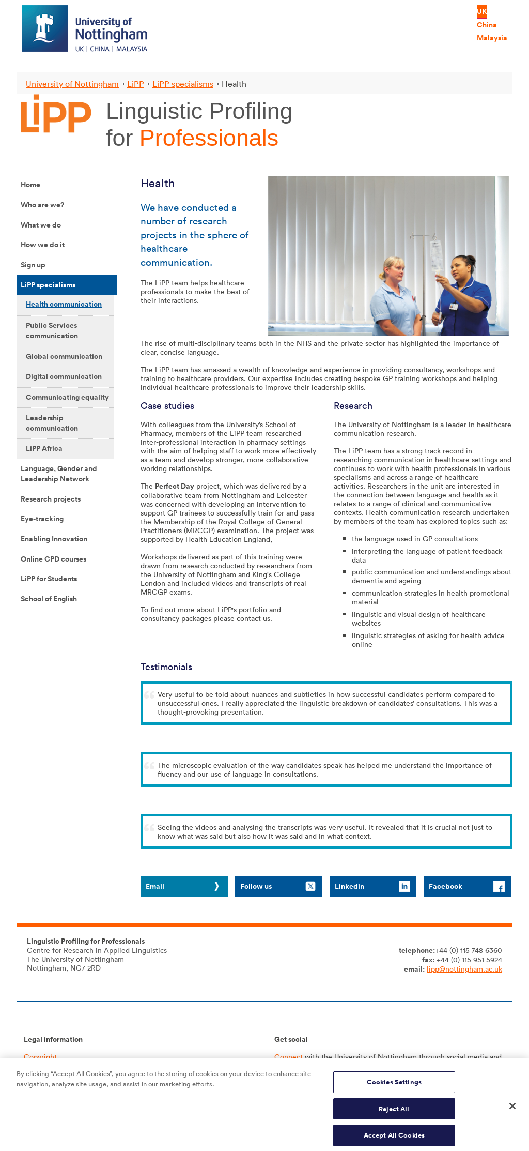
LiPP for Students (49, 578)
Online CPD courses (53, 559)
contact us (253, 618)
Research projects (51, 499)
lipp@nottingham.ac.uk (464, 969)
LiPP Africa (44, 448)
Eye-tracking (42, 518)
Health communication (64, 304)
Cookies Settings (394, 1087)
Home (30, 184)
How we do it (43, 244)
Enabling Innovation (54, 539)
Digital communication (64, 376)
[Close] (512, 1111)
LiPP (135, 84)
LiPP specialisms (182, 84)
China (487, 25)
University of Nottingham (72, 84)
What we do (41, 225)
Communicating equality (67, 397)
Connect (288, 1057)
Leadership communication (52, 423)
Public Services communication (52, 330)
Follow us (256, 886)
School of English (49, 599)
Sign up (33, 265)
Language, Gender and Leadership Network (59, 473)
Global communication (64, 356)
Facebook (445, 886)
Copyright (40, 1057)
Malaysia (492, 38)
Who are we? (42, 205)
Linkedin (349, 886)
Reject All (394, 1113)
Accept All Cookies (394, 1140)
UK (482, 11)
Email (155, 886)
